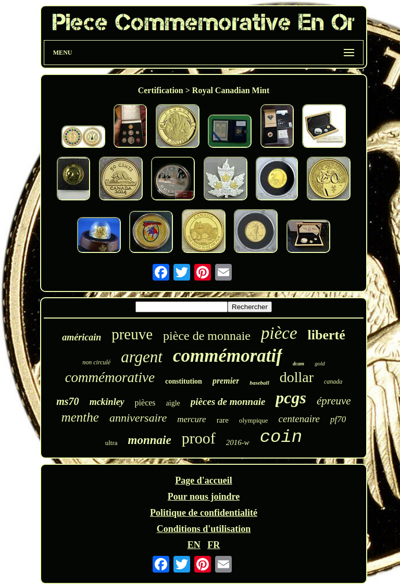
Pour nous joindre (204, 496)
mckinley (107, 402)
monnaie (149, 440)
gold (320, 363)
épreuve (334, 401)
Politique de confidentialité (203, 512)
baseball (259, 382)
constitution (183, 381)
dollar (297, 377)
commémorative (110, 377)
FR (213, 545)
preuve (132, 334)
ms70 (67, 401)
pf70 (338, 419)
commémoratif (227, 356)
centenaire (299, 418)
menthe (80, 417)
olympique (253, 420)
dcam (298, 363)
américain (81, 337)
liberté (326, 334)
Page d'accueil (203, 480)
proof (199, 438)
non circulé (96, 362)
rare (223, 420)
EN (194, 545)
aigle (173, 403)
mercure (191, 419)
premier (226, 380)
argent (141, 357)
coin (281, 437)
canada (333, 381)
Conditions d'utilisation (204, 529)
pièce (279, 333)
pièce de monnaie (207, 335)
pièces (145, 402)
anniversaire (138, 417)
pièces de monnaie (228, 401)
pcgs (291, 397)
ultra (111, 443)
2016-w (237, 442)
